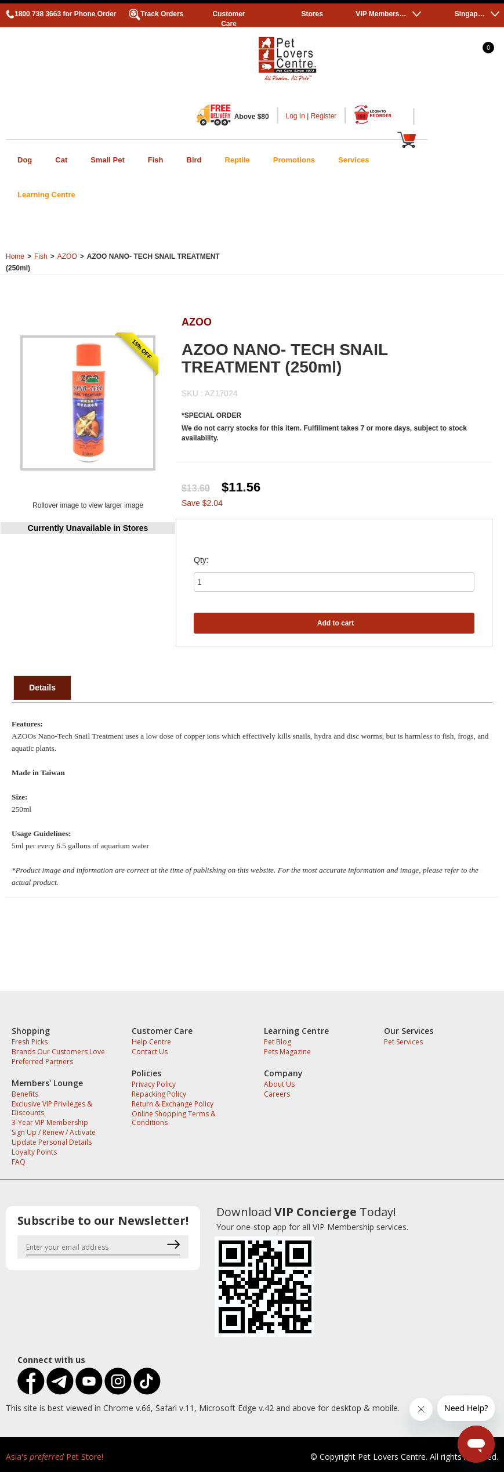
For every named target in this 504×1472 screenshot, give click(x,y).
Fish (156, 159)
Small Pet (107, 159)
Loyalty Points (34, 1152)
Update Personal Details (52, 1142)
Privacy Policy (154, 1084)
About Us (279, 1084)
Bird (194, 159)
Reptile (237, 159)
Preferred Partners (42, 1061)
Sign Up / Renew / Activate (54, 1132)
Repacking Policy (159, 1094)
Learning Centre (46, 194)
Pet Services (403, 1042)
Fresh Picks (30, 1042)
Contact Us (150, 1052)
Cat (61, 159)
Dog (24, 159)
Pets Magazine (287, 1052)
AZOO (67, 256)
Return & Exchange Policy (172, 1104)
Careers (277, 1094)
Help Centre (151, 1042)
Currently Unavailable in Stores (88, 528)
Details (42, 687)
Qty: (201, 560)
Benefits (25, 1094)
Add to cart (335, 623)
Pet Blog (277, 1042)
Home (15, 256)
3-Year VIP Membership (50, 1122)
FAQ (19, 1162)
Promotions (294, 159)
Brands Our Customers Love (58, 1052)
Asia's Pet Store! (54, 1456)
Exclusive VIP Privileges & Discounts (52, 1108)
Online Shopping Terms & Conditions (174, 1118)
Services (353, 159)
